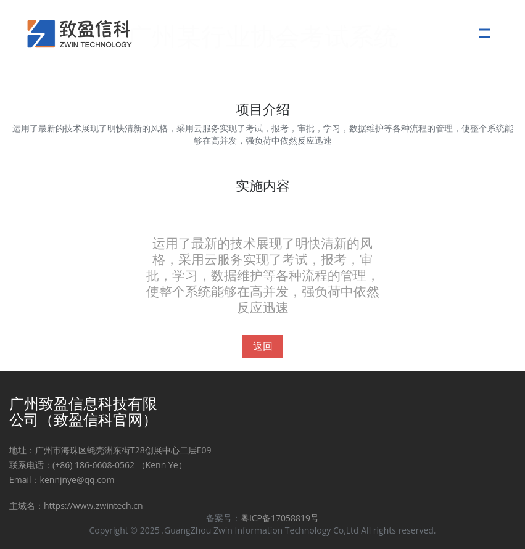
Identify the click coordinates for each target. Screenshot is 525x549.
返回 (263, 346)
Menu (488, 27)
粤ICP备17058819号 (280, 518)
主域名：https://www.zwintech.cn (76, 505)
